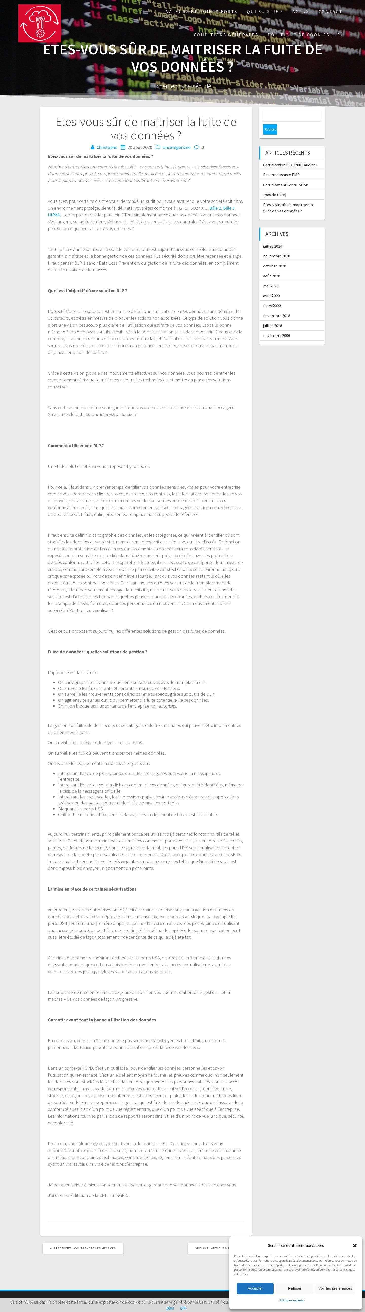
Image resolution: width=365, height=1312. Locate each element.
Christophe (107, 147)
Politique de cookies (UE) (305, 35)
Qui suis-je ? (265, 11)
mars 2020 (272, 294)
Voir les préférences (335, 1288)
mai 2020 (271, 275)
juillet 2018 (272, 314)
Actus (300, 11)
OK (183, 1308)
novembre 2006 (276, 324)
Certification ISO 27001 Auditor (290, 154)
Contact (331, 11)
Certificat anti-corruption (285, 174)
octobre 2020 (274, 255)
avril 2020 (271, 285)
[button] (354, 1245)
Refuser (294, 1288)
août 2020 (271, 265)
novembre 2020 (276, 245)
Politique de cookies (292, 1300)
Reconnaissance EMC (281, 164)
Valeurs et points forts (202, 11)
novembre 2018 (276, 305)
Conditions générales (226, 35)
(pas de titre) (274, 184)
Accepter (255, 1288)
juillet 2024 (272, 235)
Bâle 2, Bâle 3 (222, 208)
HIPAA (54, 215)
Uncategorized (176, 147)
